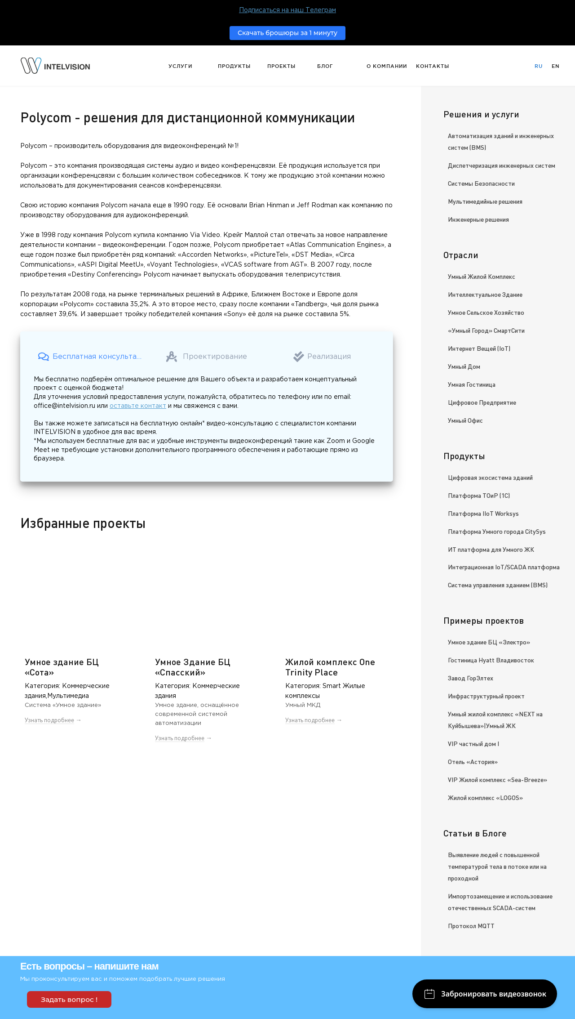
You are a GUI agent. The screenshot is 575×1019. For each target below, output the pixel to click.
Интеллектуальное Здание (485, 294)
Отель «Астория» (473, 761)
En (556, 66)
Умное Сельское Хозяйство (486, 312)
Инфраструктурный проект (486, 696)
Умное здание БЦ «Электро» (489, 642)
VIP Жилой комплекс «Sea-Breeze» (497, 779)
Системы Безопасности (481, 183)
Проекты (281, 66)
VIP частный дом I (473, 743)
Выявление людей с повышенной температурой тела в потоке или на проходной (497, 866)
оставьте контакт (138, 406)
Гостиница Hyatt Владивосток (491, 660)
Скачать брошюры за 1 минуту (287, 33)
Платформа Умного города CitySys (497, 531)
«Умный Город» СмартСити (486, 330)
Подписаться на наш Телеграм (287, 10)
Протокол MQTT (471, 925)
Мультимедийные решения (485, 201)
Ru (539, 66)
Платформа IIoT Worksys (483, 513)
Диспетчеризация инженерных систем (501, 165)
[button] (91, 356)
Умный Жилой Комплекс (481, 276)
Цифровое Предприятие (482, 402)
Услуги (180, 66)
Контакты (432, 66)
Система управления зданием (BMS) (498, 585)
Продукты (234, 66)
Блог (325, 66)
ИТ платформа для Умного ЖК (491, 549)
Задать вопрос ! (69, 999)
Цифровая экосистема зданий (490, 477)
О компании (387, 66)
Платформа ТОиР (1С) (479, 495)
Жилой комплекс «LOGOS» (485, 797)
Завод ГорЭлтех (470, 678)
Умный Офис (465, 420)
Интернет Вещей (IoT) (479, 348)
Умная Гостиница (471, 384)
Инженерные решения (478, 219)
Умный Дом (464, 366)
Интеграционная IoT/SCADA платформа (504, 567)
